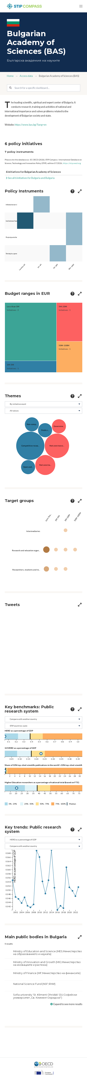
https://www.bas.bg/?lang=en (31, 124)
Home (10, 75)
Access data (26, 75)
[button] (81, 6)
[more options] (72, 191)
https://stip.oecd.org (72, 163)
